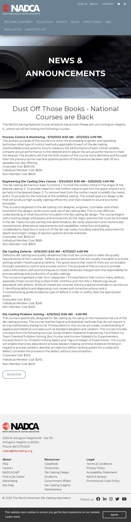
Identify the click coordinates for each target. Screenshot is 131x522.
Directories (52, 468)
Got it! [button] (114, 514)
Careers (8, 468)
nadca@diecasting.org (17, 451)
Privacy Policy (95, 468)
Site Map (8, 485)
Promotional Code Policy (103, 481)
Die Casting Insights (57, 485)
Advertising (10, 481)
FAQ (5, 463)
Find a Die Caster (14, 476)
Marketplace (53, 489)
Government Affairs (58, 481)
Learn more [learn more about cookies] (12, 516)
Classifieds (51, 463)
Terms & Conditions (99, 463)
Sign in (82, 4)
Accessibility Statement (101, 472)
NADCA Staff (11, 472)
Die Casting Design (57, 472)
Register (14, 374)
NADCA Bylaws (96, 476)
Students (51, 476)
